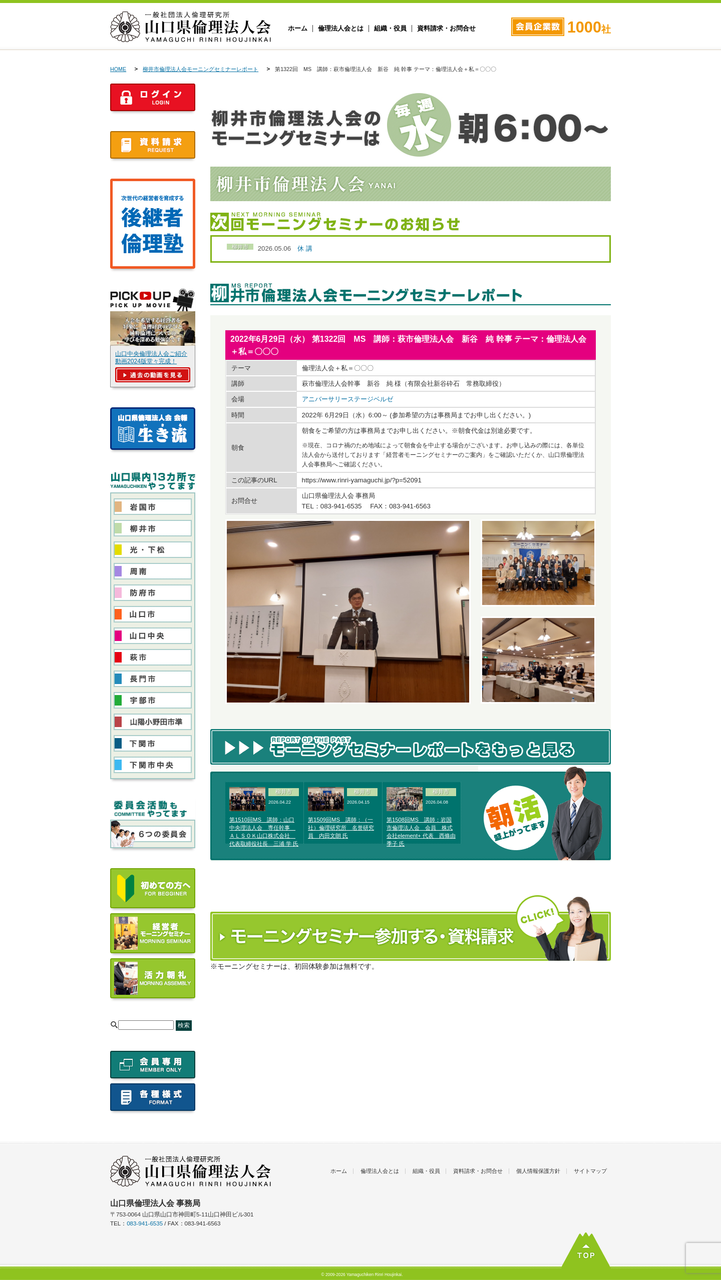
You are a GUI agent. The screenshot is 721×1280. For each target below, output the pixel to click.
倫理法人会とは (341, 28)
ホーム (297, 28)
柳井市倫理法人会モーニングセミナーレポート (200, 69)
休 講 (304, 248)
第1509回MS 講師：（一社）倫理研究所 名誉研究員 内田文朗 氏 (341, 828)
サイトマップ (590, 1171)
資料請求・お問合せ (446, 28)
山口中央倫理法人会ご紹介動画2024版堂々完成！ (151, 357)
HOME (118, 69)
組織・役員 (390, 28)
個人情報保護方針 (538, 1171)
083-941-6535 (145, 1223)
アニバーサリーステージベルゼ (347, 399)
